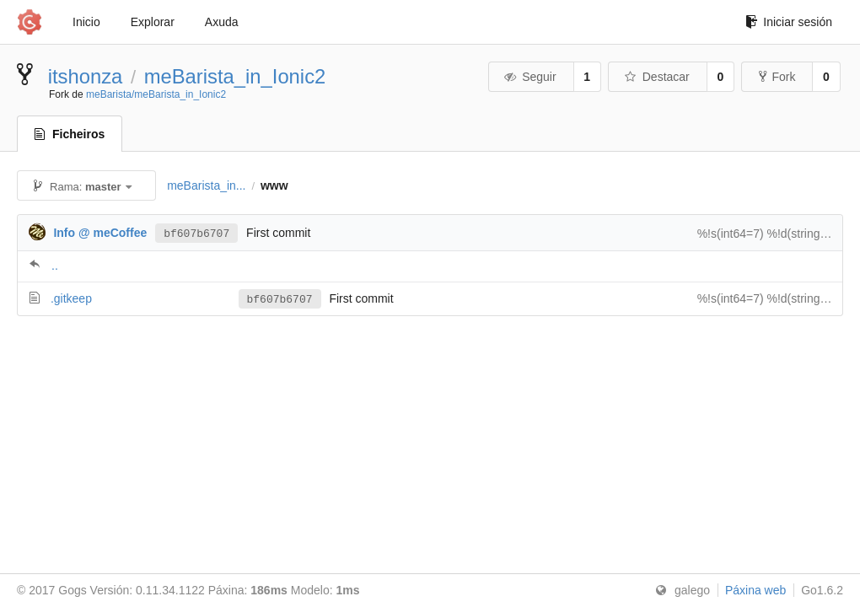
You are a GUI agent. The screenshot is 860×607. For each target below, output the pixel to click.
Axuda (222, 22)
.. (54, 265)
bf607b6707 (196, 232)
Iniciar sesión (788, 22)
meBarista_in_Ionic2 (235, 76)
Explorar (153, 22)
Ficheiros (70, 134)
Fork (777, 76)
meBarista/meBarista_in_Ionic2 (156, 94)
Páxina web (755, 590)
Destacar (656, 76)
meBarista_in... (206, 185)
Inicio (86, 22)
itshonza (85, 76)
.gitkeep (71, 298)
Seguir (529, 76)
